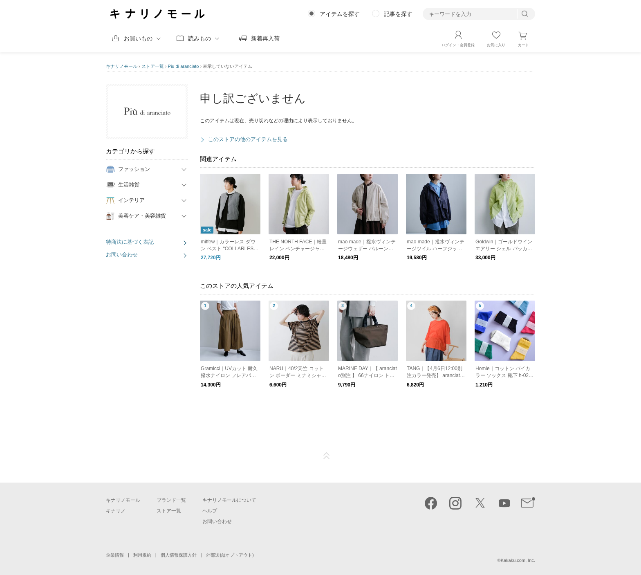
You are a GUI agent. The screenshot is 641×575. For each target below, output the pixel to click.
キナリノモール (121, 66)
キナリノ (116, 511)
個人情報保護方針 (179, 555)
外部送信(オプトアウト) (230, 555)
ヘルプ (209, 511)
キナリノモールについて (229, 500)
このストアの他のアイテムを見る (248, 139)
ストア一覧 (152, 66)
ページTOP (326, 456)
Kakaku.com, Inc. (518, 560)
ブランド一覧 (171, 500)
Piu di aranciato (183, 66)
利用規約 (142, 555)
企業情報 (115, 555)
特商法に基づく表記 (130, 242)
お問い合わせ (122, 255)
